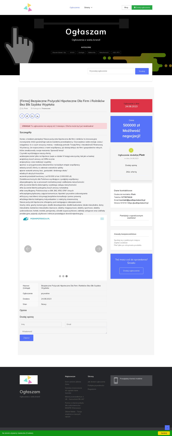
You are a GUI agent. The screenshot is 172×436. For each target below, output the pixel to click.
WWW (72, 52)
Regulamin (92, 389)
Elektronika (91, 52)
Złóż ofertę (131, 172)
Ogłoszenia (75, 7)
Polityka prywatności (96, 385)
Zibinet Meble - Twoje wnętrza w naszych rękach (73, 414)
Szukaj (142, 71)
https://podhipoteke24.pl (138, 203)
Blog (126, 7)
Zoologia (81, 52)
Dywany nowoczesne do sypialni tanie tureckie (73, 390)
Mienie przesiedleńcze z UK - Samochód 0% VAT (74, 398)
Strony (88, 7)
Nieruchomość (104, 52)
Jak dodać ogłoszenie (96, 382)
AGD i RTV (116, 52)
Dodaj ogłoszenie (142, 7)
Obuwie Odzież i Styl (59, 52)
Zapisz (26, 338)
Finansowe (46, 108)
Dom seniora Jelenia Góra (73, 383)
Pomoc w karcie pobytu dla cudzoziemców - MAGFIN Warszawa (74, 405)
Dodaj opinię (131, 165)
